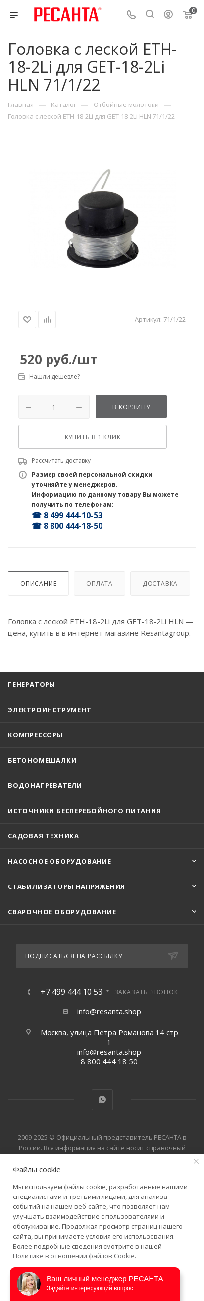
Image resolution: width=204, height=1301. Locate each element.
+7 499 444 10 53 (71, 992)
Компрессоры (35, 734)
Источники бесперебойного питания (84, 810)
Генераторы (31, 684)
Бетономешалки (42, 760)
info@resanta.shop (109, 1011)
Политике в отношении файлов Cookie (74, 1255)
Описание (38, 583)
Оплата (99, 583)
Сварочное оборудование (62, 911)
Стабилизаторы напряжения (66, 886)
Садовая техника (43, 836)
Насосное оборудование (59, 861)
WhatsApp (102, 1099)
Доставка (160, 583)
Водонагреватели (45, 785)
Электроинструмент (50, 709)
